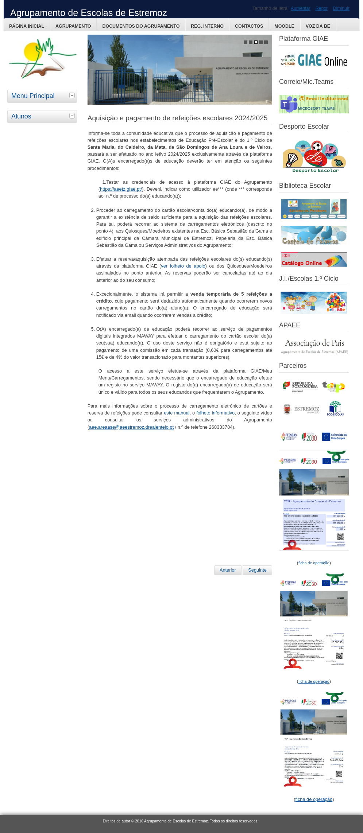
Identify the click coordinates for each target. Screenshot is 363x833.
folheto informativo (215, 413)
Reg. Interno (207, 26)
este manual (176, 413)
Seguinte (257, 570)
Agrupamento (73, 26)
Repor (322, 8)
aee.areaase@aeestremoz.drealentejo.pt (131, 427)
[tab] (73, 95)
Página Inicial (26, 26)
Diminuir (341, 8)
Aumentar (300, 8)
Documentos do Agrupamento (140, 26)
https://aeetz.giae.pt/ (121, 189)
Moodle (284, 26)
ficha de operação (314, 799)
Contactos (249, 26)
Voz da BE (318, 26)
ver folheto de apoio (183, 266)
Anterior (228, 570)
